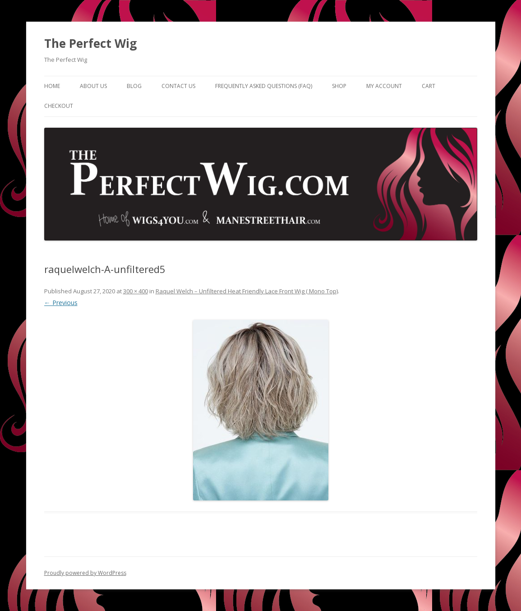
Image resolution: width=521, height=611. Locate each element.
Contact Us (178, 86)
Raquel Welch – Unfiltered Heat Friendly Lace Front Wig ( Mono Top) (247, 291)
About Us (93, 86)
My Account (384, 86)
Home (52, 86)
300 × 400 (135, 291)
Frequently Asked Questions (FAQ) (263, 86)
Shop (339, 86)
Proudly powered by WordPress (85, 573)
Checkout (58, 106)
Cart (428, 86)
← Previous (61, 302)
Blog (134, 86)
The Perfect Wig (90, 43)
